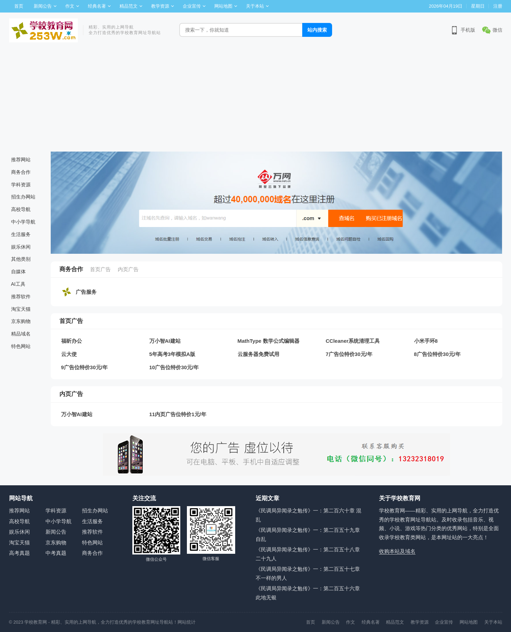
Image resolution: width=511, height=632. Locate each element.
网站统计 (187, 622)
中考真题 (56, 553)
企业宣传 (192, 6)
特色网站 (21, 346)
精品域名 (21, 334)
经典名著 (97, 6)
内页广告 (128, 269)
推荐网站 (21, 159)
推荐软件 (21, 296)
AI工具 (18, 284)
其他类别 (21, 259)
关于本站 (255, 6)
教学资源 (160, 6)
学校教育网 (35, 622)
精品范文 (128, 6)
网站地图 (223, 6)
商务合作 (21, 172)
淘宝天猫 (21, 309)
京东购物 (21, 321)
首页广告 (100, 269)
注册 (497, 6)
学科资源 (21, 184)
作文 (69, 6)
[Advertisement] (255, 99)
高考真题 (19, 553)
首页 (18, 6)
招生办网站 (23, 197)
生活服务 (21, 234)
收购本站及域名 (397, 551)
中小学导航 (23, 222)
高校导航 (21, 209)
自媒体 (18, 271)
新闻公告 (43, 6)
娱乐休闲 (21, 247)
